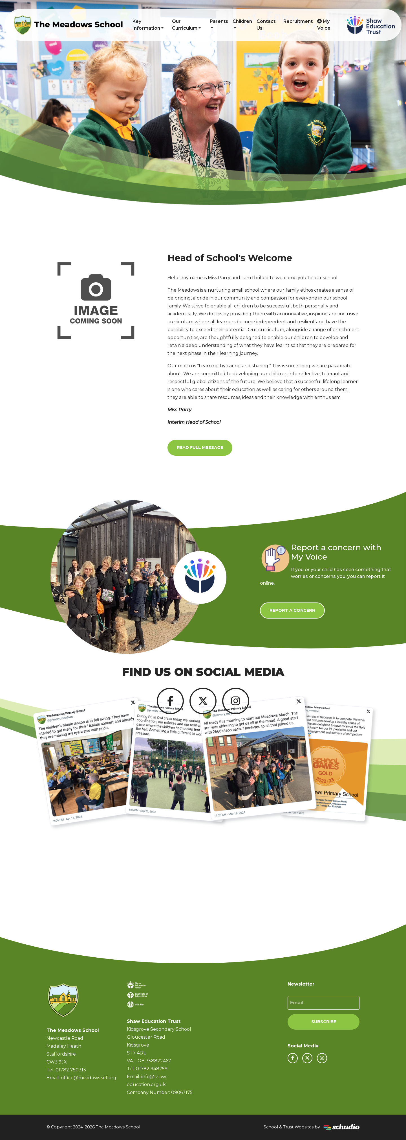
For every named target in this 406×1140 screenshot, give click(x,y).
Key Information (146, 25)
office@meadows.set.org (88, 1077)
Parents (219, 21)
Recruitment (298, 21)
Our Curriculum (184, 25)
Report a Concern (292, 610)
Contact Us (266, 25)
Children (242, 21)
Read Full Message (200, 447)
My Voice (323, 25)
